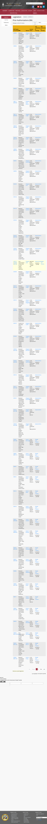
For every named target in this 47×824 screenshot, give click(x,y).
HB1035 (15, 184)
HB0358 (15, 137)
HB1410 (15, 286)
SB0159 (14, 506)
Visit (24, 816)
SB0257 (15, 138)
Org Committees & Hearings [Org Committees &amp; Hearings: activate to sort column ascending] (37, 28)
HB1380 (15, 271)
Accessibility (26, 819)
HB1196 (15, 208)
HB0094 (15, 88)
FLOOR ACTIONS (40, 10)
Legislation (6, 17)
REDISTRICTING (13, 13)
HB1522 (15, 409)
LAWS (34, 10)
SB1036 (15, 387)
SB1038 (15, 411)
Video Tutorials (26, 822)
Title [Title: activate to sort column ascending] (19, 30)
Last (44, 669)
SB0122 (14, 491)
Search (28, 3)
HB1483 (15, 336)
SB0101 (14, 476)
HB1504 (15, 349)
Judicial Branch (14, 815)
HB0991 (15, 160)
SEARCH (35, 13)
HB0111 (15, 101)
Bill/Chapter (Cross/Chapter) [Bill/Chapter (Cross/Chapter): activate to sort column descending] (15, 30)
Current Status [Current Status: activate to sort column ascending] (31, 30)
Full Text (6, 19)
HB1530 (15, 424)
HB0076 (15, 61)
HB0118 (15, 114)
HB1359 (15, 235)
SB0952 (15, 287)
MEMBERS (5, 10)
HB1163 (15, 197)
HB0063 (15, 33)
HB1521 (15, 398)
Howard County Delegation (28, 301)
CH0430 (15, 262)
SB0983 (15, 115)
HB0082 (15, 78)
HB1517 (15, 386)
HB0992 (15, 171)
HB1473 (15, 323)
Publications (6, 22)
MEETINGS (17, 10)
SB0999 (15, 310)
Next (41, 669)
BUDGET (30, 10)
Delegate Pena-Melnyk (27, 103)
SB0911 (14, 596)
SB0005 (15, 362)
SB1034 (15, 350)
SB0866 (14, 571)
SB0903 (15, 237)
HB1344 (15, 220)
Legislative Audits (42, 0)
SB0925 (15, 249)
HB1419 (15, 300)
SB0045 (15, 102)
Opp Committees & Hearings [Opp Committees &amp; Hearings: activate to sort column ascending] (43, 28)
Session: (25, 17)
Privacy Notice (26, 820)
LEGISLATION (24, 10)
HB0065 (15, 46)
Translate (39, 820)
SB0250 (15, 62)
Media (6, 25)
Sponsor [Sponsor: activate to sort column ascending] (27, 30)
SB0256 (15, 127)
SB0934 (15, 264)
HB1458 (15, 309)
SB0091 (14, 466)
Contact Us (26, 815)
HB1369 (15, 248)
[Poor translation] (4, 681)
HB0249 (15, 126)
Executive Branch (14, 813)
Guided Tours (26, 813)
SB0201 (15, 150)
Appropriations (38, 33)
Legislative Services (35, 0)
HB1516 (15, 375)
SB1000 (15, 425)
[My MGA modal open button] (41, 7)
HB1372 (15, 261)
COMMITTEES (11, 10)
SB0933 (14, 621)
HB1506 (15, 360)
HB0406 (15, 149)
